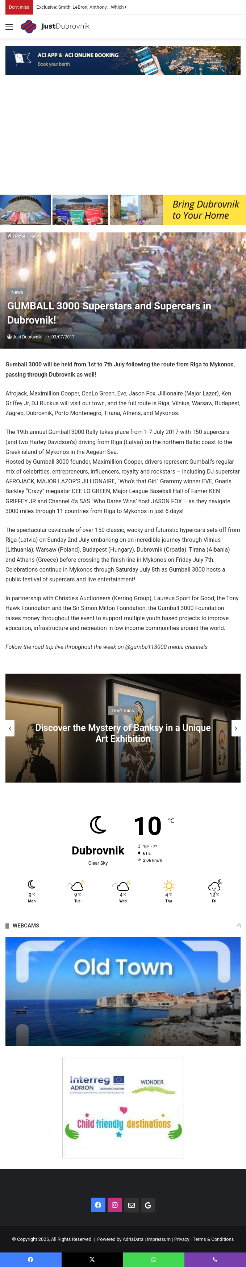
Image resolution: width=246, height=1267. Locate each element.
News (36, 236)
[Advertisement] (123, 140)
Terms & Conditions (213, 1239)
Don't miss (123, 710)
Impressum (159, 1239)
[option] (123, 728)
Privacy (181, 1239)
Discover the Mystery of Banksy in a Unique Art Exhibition (122, 733)
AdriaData (133, 1239)
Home (16, 236)
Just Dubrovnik (27, 337)
